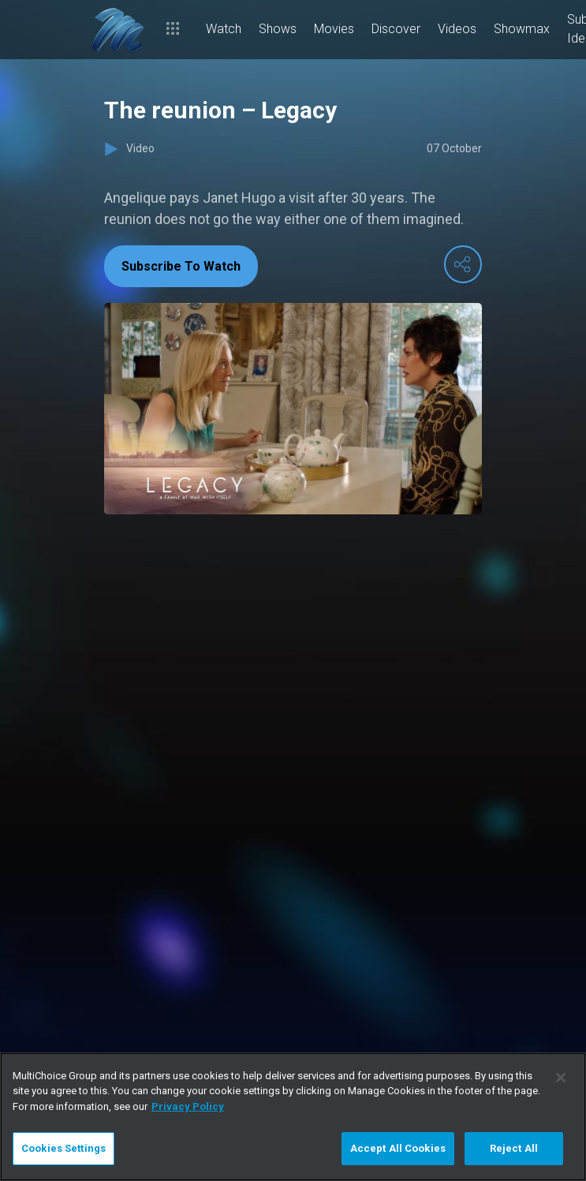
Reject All (514, 1148)
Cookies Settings (63, 1148)
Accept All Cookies (398, 1148)
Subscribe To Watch (181, 266)
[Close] (560, 1077)
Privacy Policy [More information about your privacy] (187, 1106)
